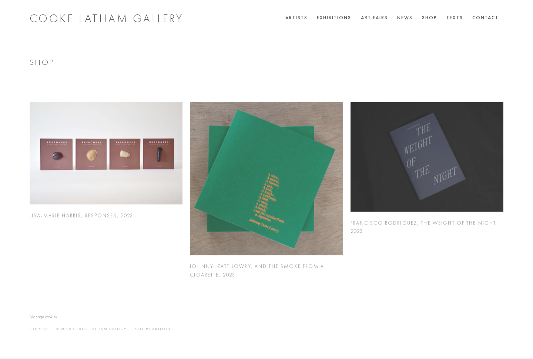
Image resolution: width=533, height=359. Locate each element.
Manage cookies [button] (43, 316)
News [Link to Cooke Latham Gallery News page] (405, 17)
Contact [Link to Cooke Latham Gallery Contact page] (485, 17)
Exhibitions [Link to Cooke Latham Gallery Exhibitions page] (334, 17)
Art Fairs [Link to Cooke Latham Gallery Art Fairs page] (374, 17)
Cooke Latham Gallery (107, 18)
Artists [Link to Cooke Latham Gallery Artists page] (296, 17)
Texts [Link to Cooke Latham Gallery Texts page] (454, 17)
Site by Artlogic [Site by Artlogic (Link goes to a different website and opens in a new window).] (154, 328)
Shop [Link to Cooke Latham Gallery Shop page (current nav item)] (429, 17)
